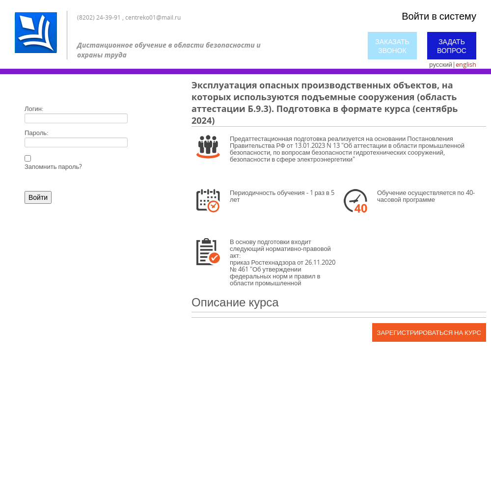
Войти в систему (439, 16)
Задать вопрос (451, 46)
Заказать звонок (392, 46)
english (466, 64)
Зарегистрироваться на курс (429, 332)
